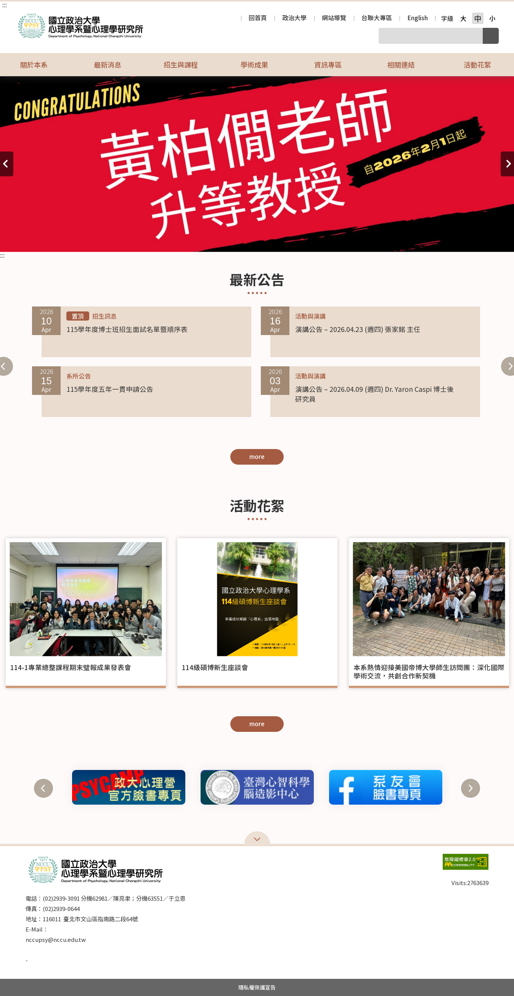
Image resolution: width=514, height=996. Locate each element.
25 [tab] (320, 238)
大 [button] (463, 18)
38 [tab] (468, 238)
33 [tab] (411, 238)
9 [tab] (137, 238)
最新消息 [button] (112, 64)
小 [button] (492, 18)
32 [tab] (400, 238)
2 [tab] (57, 238)
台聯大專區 (376, 18)
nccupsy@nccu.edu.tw (56, 939)
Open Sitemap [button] (257, 838)
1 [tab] (45, 238)
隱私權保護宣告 (257, 987)
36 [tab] (446, 238)
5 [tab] (91, 238)
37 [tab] (457, 238)
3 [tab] (68, 238)
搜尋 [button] (491, 36)
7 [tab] (114, 238)
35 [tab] (434, 238)
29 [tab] (365, 238)
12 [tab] (171, 238)
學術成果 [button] (259, 64)
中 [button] (477, 18)
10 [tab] (148, 238)
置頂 (78, 316)
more (257, 456)
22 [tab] (285, 238)
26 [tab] (331, 238)
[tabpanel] (257, 164)
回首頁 (258, 18)
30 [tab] (377, 238)
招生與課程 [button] (186, 64)
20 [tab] (263, 238)
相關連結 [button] (406, 64)
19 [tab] (251, 238)
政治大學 (294, 18)
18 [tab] (240, 238)
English (417, 18)
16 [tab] (217, 238)
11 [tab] (160, 238)
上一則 (6, 164)
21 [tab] (274, 238)
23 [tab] (297, 238)
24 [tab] (308, 238)
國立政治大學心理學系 (23, 16)
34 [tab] (423, 238)
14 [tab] (194, 238)
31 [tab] (388, 238)
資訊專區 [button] (333, 64)
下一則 (507, 164)
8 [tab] (125, 238)
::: (4, 5)
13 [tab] (182, 238)
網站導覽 (334, 18)
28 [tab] (354, 238)
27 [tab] (343, 238)
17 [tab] (228, 238)
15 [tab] (205, 238)
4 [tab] (80, 238)
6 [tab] (102, 238)
